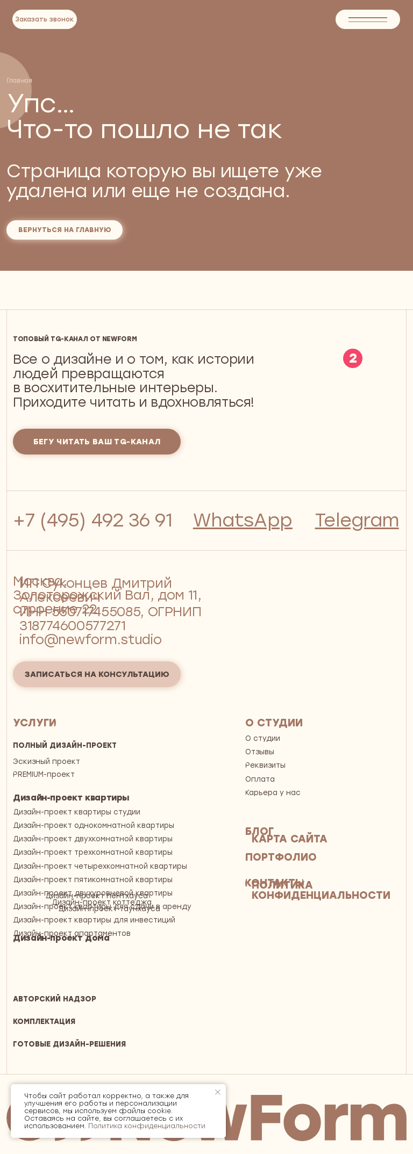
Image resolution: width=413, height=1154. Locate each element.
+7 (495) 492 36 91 (93, 520)
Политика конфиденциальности (146, 1126)
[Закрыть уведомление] (217, 1092)
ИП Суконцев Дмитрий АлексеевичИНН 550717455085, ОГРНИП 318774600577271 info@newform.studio (110, 611)
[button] (44, 19)
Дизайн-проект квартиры (71, 797)
